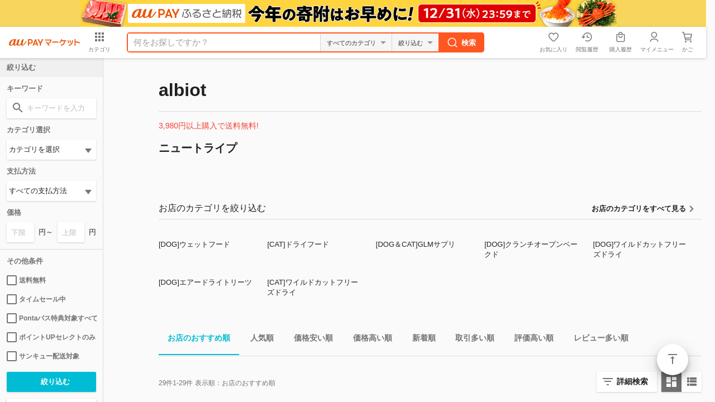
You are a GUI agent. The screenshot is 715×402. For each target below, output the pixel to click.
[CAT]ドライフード (297, 244)
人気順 (257, 339)
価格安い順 (309, 339)
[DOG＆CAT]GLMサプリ (415, 244)
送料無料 (26, 280)
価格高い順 (368, 339)
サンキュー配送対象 (43, 356)
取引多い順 (470, 339)
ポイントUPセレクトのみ (51, 337)
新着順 (419, 339)
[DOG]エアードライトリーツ (205, 282)
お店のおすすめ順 (194, 339)
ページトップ (672, 359)
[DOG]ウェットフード (194, 244)
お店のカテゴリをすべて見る (639, 208)
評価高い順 (530, 339)
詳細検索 (632, 381)
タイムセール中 (36, 299)
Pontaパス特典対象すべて (51, 318)
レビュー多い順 (596, 339)
